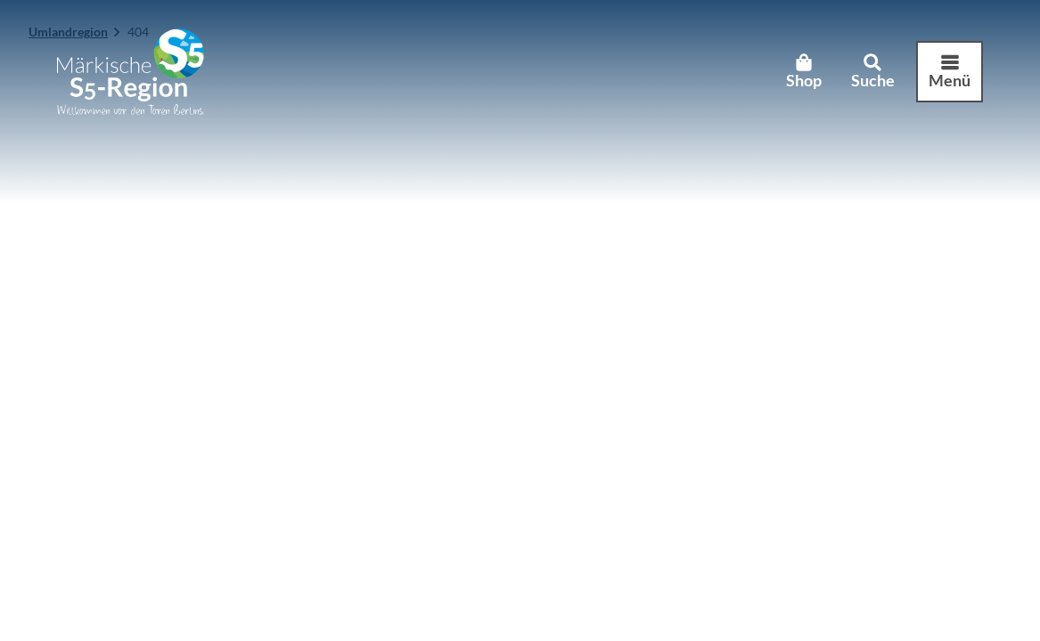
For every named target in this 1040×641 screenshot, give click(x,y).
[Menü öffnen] (949, 72)
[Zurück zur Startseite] (130, 71)
